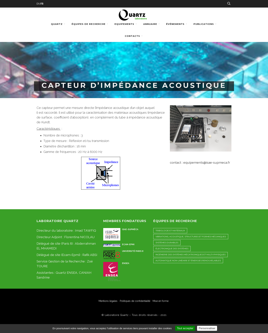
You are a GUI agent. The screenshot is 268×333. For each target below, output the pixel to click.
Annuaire (151, 24)
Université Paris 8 (132, 251)
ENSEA (125, 263)
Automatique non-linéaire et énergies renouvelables (188, 260)
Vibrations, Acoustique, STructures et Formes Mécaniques (191, 236)
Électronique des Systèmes (172, 248)
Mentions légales (108, 301)
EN (38, 3)
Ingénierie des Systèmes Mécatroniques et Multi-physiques (190, 254)
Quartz (58, 24)
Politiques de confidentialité (135, 301)
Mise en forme (161, 301)
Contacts (134, 36)
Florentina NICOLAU (79, 237)
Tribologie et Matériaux (170, 230)
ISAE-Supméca (130, 229)
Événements (177, 24)
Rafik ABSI (89, 255)
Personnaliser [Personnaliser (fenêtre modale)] (207, 328)
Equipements (126, 24)
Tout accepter (185, 328)
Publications (205, 24)
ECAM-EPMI (128, 244)
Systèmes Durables (167, 242)
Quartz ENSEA (66, 272)
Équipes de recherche (90, 24)
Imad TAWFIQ (85, 230)
